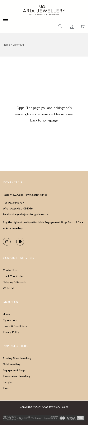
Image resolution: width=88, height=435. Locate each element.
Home (6, 44)
